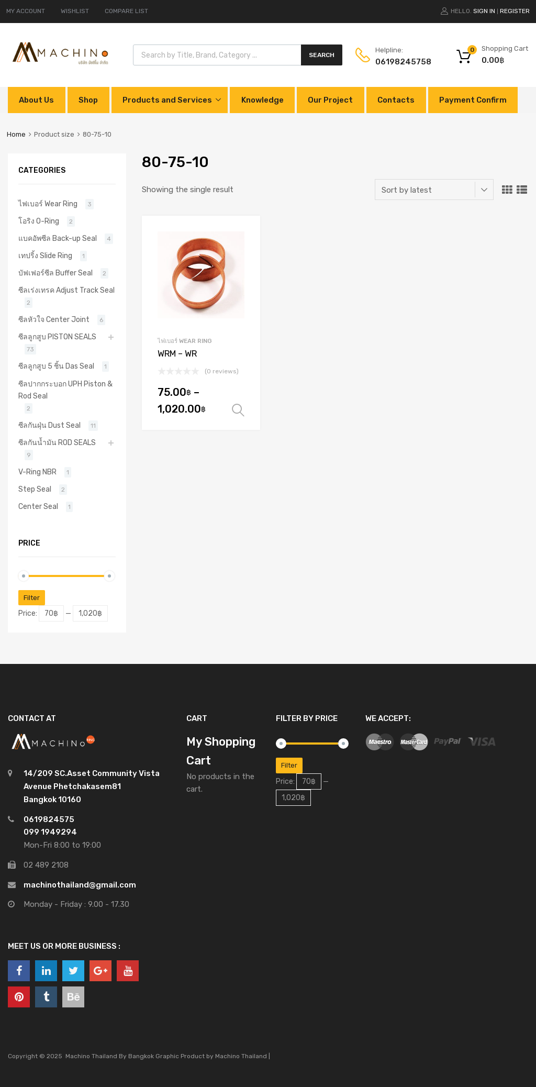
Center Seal (38, 506)
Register (515, 11)
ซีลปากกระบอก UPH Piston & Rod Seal (65, 390)
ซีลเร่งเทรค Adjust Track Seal (66, 290)
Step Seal (34, 489)
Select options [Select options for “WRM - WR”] (238, 410)
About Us (36, 100)
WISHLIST (75, 11)
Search (321, 55)
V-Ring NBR (37, 472)
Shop (88, 100)
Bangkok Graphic (153, 1056)
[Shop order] (434, 189)
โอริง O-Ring (38, 221)
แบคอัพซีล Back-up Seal (57, 238)
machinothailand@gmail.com (80, 885)
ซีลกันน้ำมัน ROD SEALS (57, 442)
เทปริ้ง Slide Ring (45, 255)
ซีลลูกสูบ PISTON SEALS (57, 336)
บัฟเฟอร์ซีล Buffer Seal (55, 273)
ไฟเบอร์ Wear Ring (185, 341)
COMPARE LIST (126, 11)
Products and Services (167, 100)
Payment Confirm (473, 100)
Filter (32, 598)
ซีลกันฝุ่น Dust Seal (49, 425)
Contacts (396, 100)
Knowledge (262, 100)
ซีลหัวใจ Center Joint (54, 319)
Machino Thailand (241, 1056)
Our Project (330, 100)
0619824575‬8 (401, 61)
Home (16, 134)
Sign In (484, 11)
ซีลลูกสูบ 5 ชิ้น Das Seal (56, 366)
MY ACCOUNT (25, 11)
